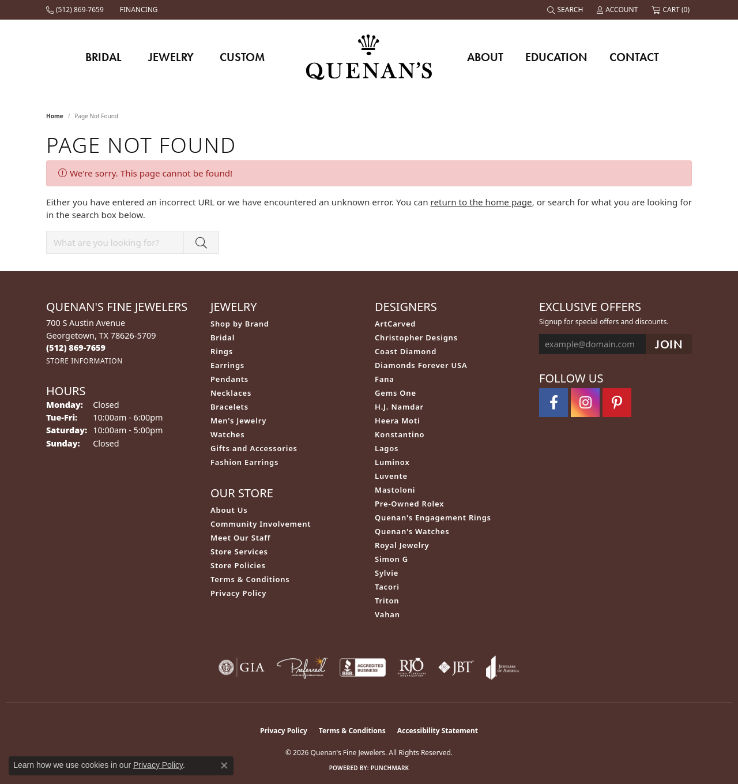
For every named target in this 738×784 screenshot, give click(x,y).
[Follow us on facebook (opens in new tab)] (553, 402)
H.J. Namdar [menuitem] (399, 407)
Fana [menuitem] (384, 379)
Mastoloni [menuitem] (395, 490)
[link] (76, 10)
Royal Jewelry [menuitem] (402, 545)
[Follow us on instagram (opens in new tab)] (585, 402)
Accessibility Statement (437, 731)
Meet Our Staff (240, 537)
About (485, 57)
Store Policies (238, 565)
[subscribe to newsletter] (669, 344)
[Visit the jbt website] (456, 667)
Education (556, 57)
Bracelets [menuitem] (229, 407)
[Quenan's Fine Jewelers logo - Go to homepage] (369, 56)
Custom (242, 57)
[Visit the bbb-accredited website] (363, 667)
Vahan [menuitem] (387, 614)
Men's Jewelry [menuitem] (238, 420)
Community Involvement (260, 524)
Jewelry (171, 57)
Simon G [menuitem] (391, 559)
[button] (566, 10)
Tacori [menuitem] (387, 587)
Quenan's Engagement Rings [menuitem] (433, 517)
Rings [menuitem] (221, 351)
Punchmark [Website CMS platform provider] (390, 768)
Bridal (103, 57)
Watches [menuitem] (227, 434)
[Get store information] (84, 361)
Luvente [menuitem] (391, 476)
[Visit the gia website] (242, 667)
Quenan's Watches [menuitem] (412, 531)
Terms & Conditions (250, 579)
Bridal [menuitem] (222, 337)
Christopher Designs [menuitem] (416, 337)
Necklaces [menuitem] (230, 393)
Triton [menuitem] (387, 600)
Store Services (239, 551)
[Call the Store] (76, 347)
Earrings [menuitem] (227, 365)
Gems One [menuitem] (395, 393)
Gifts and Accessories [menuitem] (254, 448)
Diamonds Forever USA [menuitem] (421, 365)
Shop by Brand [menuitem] (239, 323)
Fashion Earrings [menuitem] (244, 462)
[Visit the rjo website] (411, 667)
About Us (228, 510)
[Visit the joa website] (502, 667)
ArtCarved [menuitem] (395, 323)
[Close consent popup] (224, 765)
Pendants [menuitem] (229, 379)
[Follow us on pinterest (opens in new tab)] (617, 402)
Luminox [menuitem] (392, 462)
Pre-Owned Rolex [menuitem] (409, 503)
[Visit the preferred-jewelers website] (302, 667)
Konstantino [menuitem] (399, 434)
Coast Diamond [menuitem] (405, 351)
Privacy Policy (238, 593)
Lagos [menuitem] (386, 448)
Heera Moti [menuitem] (397, 420)
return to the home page (481, 202)
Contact (634, 57)
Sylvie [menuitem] (386, 573)
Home (54, 116)
